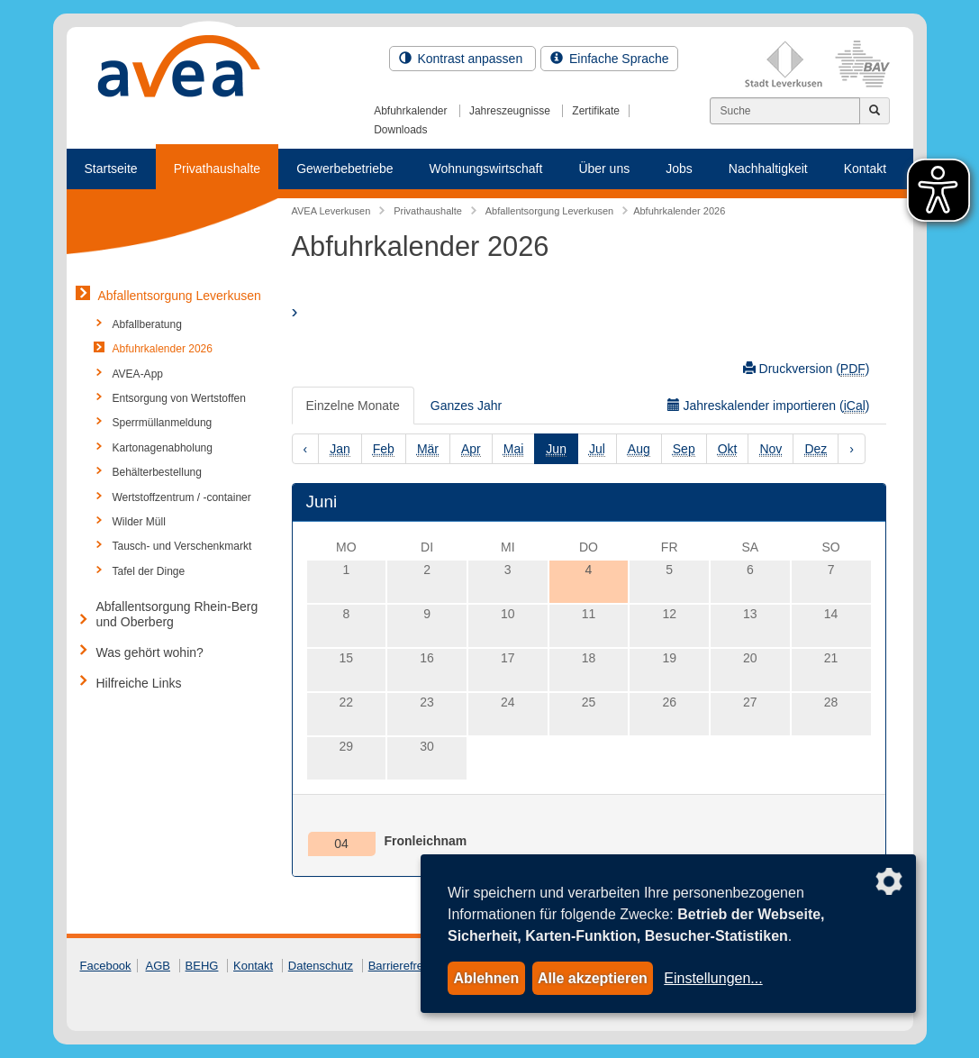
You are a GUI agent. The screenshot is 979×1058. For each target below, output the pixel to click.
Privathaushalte (217, 168)
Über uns (604, 168)
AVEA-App (138, 374)
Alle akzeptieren (593, 978)
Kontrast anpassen (463, 58)
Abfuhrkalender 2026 (163, 348)
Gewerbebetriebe (344, 168)
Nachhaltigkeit (768, 168)
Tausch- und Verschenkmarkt (182, 546)
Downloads (400, 129)
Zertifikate (596, 111)
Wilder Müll (139, 521)
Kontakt (865, 168)
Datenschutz (320, 965)
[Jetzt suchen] (874, 110)
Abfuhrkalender (410, 111)
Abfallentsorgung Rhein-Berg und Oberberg (177, 614)
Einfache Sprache (609, 58)
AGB (158, 965)
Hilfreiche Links (139, 683)
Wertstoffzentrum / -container (182, 497)
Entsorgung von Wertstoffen (179, 398)
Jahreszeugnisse (509, 111)
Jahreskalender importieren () (768, 406)
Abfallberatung (147, 324)
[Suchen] (785, 110)
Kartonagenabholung (163, 448)
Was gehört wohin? (150, 652)
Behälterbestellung (157, 472)
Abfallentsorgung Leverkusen (179, 295)
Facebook (105, 965)
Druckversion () (806, 369)
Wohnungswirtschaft (486, 168)
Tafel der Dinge (149, 571)
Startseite (111, 168)
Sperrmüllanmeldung (163, 422)
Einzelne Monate (353, 405)
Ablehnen (486, 978)
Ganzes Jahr (466, 405)
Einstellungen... (713, 978)
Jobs (679, 168)
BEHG (202, 965)
